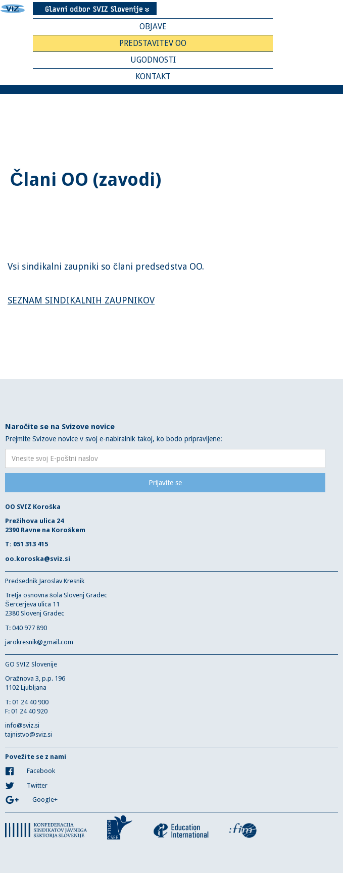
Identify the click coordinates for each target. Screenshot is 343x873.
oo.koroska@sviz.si (37, 558)
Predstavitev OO (152, 43)
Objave (153, 26)
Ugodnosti (153, 60)
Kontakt (153, 76)
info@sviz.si (22, 725)
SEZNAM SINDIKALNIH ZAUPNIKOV (81, 300)
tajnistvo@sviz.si (28, 734)
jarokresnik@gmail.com (39, 642)
